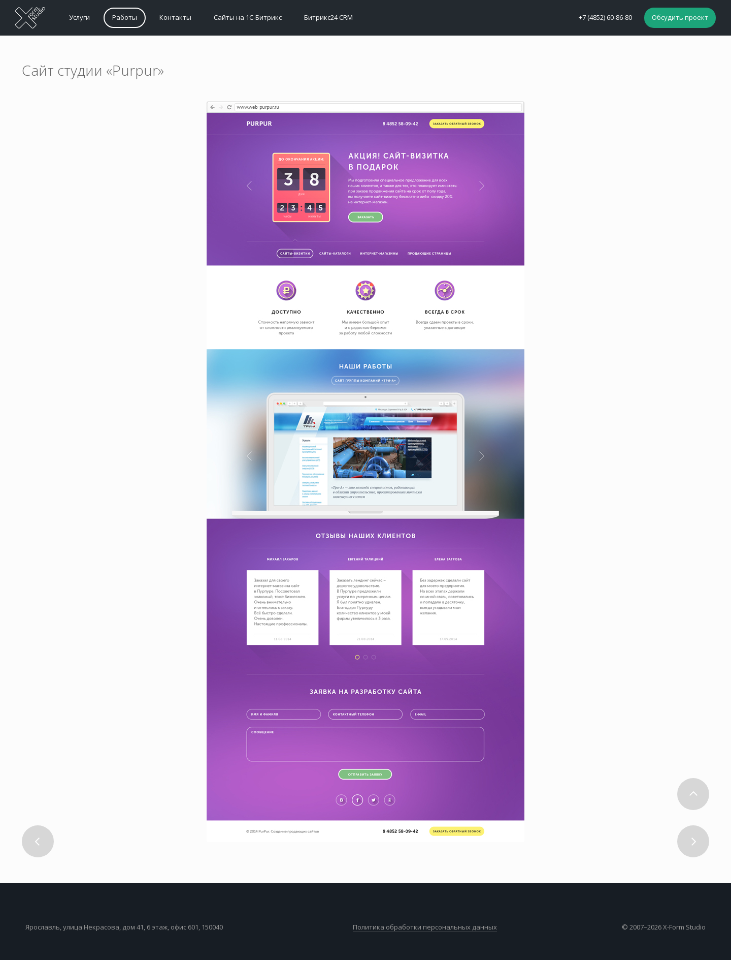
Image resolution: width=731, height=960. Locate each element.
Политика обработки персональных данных (425, 927)
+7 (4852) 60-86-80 (605, 17)
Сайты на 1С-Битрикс (248, 17)
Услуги (79, 17)
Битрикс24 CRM (328, 17)
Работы (124, 17)
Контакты (175, 17)
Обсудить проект (680, 17)
